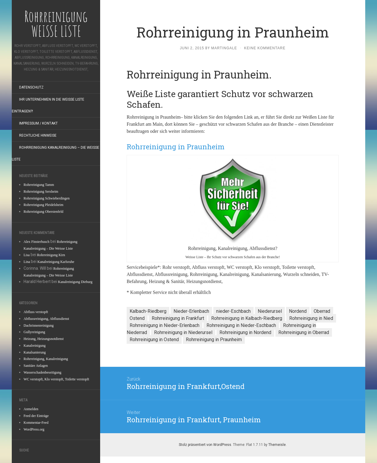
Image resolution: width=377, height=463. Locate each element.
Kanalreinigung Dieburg (75, 282)
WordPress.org (34, 429)
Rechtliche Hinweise (38, 135)
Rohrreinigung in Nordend (245, 332)
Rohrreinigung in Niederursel (183, 332)
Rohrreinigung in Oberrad (303, 332)
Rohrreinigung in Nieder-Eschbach (241, 325)
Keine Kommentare (264, 48)
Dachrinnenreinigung (39, 325)
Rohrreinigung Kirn (51, 255)
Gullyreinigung (34, 332)
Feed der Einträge (36, 416)
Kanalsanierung (35, 352)
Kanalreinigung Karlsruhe (55, 262)
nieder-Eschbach (233, 311)
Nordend (298, 311)
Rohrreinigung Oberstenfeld (43, 212)
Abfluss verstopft (36, 312)
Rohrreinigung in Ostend (154, 339)
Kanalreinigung (35, 345)
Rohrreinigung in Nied (311, 318)
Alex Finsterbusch (36, 242)
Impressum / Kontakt (38, 123)
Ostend (137, 318)
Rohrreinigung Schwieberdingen (47, 198)
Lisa (27, 255)
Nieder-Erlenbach (191, 311)
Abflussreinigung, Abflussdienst (46, 319)
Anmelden (31, 409)
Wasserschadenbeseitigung (42, 372)
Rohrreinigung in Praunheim (214, 339)
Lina (27, 262)
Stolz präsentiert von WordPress (205, 445)
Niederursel (270, 311)
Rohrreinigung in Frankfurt (178, 318)
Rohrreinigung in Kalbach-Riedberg (246, 318)
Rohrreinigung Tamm (39, 185)
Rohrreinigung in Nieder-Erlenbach (164, 325)
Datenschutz (31, 87)
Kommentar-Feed (36, 423)
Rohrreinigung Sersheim (41, 191)
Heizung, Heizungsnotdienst (44, 339)
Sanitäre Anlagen (36, 366)
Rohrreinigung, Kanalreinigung (46, 359)
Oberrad (322, 311)
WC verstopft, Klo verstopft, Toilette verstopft (56, 379)
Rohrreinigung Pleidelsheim (43, 205)
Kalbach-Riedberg (148, 311)
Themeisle (277, 445)
